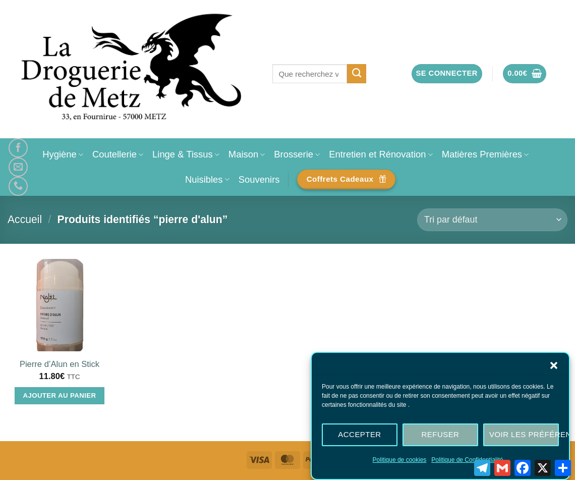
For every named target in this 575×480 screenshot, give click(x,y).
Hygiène (62, 154)
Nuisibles (207, 179)
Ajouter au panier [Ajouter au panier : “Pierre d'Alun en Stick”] (59, 395)
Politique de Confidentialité (467, 461)
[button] (554, 367)
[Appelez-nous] (18, 186)
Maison (246, 154)
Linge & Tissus (185, 154)
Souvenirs (259, 179)
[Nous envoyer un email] (18, 167)
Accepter (359, 436)
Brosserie (297, 154)
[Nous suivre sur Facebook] (18, 147)
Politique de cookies (400, 461)
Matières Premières (485, 154)
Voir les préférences (524, 436)
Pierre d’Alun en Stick (59, 364)
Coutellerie (117, 154)
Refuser (440, 436)
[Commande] (492, 219)
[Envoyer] (357, 73)
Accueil (25, 219)
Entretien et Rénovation (380, 154)
